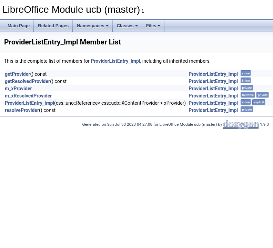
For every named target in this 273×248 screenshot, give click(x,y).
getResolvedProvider (27, 81)
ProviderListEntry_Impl (115, 61)
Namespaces (93, 25)
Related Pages (53, 25)
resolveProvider (22, 110)
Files (153, 25)
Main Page (19, 25)
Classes (127, 25)
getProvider (17, 74)
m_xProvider (18, 88)
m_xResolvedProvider (28, 96)
